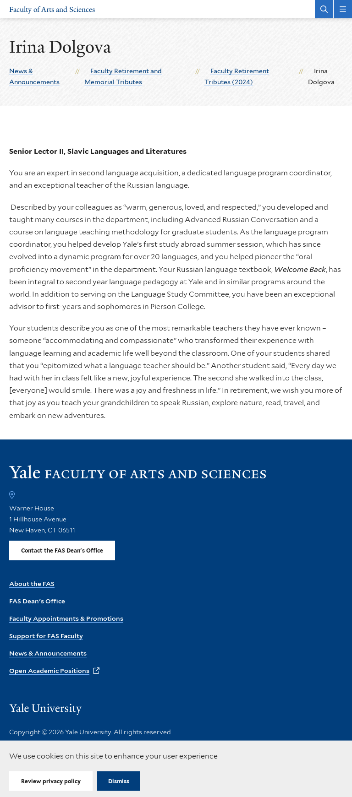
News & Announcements (48, 653)
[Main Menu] (343, 9)
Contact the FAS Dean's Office (62, 550)
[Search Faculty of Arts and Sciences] (324, 9)
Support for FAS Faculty (46, 636)
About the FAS (32, 583)
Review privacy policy (51, 781)
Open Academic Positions (49, 670)
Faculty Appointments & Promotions (66, 618)
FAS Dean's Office (37, 601)
